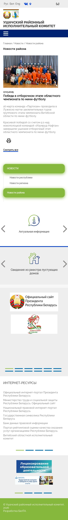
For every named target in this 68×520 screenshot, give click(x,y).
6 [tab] (57, 368)
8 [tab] (19, 371)
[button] (6, 33)
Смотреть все (10, 150)
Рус (6, 3)
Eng (17, 3)
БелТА (22, 510)
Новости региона (19, 183)
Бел (12, 3)
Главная (7, 43)
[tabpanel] (34, 315)
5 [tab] (48, 368)
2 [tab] (19, 368)
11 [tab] (48, 371)
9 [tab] (28, 371)
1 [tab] (9, 368)
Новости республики (21, 177)
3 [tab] (28, 368)
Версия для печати (8, 140)
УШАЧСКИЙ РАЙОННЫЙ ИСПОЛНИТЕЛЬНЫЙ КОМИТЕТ (29, 24)
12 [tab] (57, 371)
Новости (18, 43)
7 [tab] (9, 371)
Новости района (16, 192)
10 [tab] (38, 371)
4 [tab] (38, 368)
